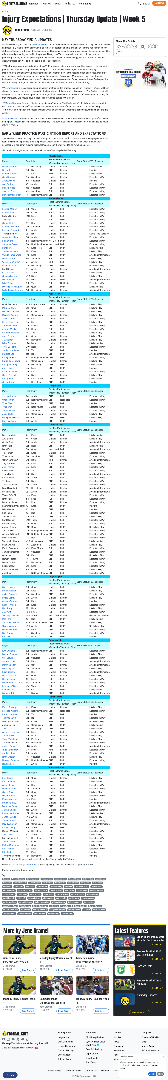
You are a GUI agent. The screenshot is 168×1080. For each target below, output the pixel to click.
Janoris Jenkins (10, 817)
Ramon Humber (10, 714)
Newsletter (119, 1050)
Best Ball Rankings (95, 1049)
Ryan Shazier (8, 757)
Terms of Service (73, 1070)
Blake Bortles (8, 188)
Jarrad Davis (8, 735)
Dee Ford (6, 619)
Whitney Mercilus (10, 615)
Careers (117, 1070)
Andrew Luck (8, 180)
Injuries (6, 879)
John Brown (8, 336)
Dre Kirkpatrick (9, 788)
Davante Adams (12, 88)
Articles (49, 3)
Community (87, 3)
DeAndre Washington (12, 290)
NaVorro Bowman (10, 760)
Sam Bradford (11, 118)
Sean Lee (6, 728)
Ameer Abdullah (10, 237)
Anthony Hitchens (10, 732)
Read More (28, 970)
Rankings (35, 3)
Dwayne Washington (12, 286)
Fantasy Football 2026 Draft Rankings (149, 953)
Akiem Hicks (9, 661)
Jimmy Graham (9, 396)
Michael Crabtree (13, 103)
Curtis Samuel (9, 375)
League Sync (64, 1037)
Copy (121, 46)
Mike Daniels (8, 672)
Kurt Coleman (9, 781)
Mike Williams (9, 343)
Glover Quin (7, 792)
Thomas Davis (9, 718)
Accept (152, 1074)
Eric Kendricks (10, 749)
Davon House (8, 795)
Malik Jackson (9, 675)
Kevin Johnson (9, 799)
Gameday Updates (147, 995)
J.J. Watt (6, 612)
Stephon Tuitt (8, 693)
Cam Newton (8, 177)
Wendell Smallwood (11, 255)
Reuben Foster (9, 764)
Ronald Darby (8, 827)
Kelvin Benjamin (10, 322)
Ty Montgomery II (74, 902)
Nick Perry (7, 608)
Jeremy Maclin (9, 329)
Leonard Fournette (11, 230)
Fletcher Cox (8, 689)
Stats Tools (91, 1062)
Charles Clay (8, 400)
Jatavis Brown (9, 746)
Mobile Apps (148, 1046)
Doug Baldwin (9, 308)
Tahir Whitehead (10, 739)
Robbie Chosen (74, 879)
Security (105, 1070)
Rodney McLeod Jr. (42, 902)
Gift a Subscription (151, 1050)
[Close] (163, 1056)
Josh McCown (9, 191)
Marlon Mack (8, 258)
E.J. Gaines (7, 778)
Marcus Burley (9, 802)
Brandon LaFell (9, 371)
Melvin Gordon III (41, 890)
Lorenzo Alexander (11, 711)
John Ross (7, 368)
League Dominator (66, 1046)
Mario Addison (9, 590)
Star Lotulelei (8, 658)
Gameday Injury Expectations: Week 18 (18, 960)
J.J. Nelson (7, 339)
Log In (146, 3)
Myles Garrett (8, 597)
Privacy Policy (54, 1070)
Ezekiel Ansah (9, 605)
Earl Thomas (8, 848)
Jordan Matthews (10, 350)
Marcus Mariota (40, 44)
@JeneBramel (29, 864)
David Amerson (9, 824)
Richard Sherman (10, 845)
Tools (60, 3)
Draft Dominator (65, 1041)
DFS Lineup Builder (95, 1037)
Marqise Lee (8, 354)
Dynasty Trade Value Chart (96, 1043)
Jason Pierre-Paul (10, 622)
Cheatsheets (64, 1054)
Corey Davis (8, 382)
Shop (144, 1041)
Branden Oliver (9, 265)
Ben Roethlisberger (11, 195)
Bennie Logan (9, 679)
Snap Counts (92, 1058)
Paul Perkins (8, 279)
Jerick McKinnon (11, 262)
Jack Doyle (7, 414)
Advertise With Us (150, 1037)
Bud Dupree (7, 633)
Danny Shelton (9, 665)
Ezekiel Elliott (8, 212)
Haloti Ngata (8, 668)
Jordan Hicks (8, 753)
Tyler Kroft (7, 407)
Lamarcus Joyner (10, 813)
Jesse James (8, 410)
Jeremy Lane (8, 841)
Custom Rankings (66, 1050)
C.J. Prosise (8, 272)
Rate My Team (144, 966)
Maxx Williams (9, 421)
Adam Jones (8, 785)
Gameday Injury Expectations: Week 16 (55, 1001)
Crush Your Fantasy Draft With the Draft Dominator (151, 938)
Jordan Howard (10, 226)
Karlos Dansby (9, 707)
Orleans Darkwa (10, 276)
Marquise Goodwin (11, 361)
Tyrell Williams (9, 347)
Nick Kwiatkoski (11, 721)
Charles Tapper (9, 601)
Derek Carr (7, 170)
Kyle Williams (8, 650)
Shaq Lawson (8, 587)
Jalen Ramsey (9, 810)
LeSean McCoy (9, 209)
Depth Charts (92, 1053)
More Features (140, 1012)
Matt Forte (7, 248)
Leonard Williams (10, 686)
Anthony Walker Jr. (40, 910)
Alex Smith (7, 184)
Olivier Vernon (9, 626)
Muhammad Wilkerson (13, 682)
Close (160, 1074)
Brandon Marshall (10, 332)
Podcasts (72, 3)
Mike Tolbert (8, 283)
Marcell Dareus (9, 654)
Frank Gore (7, 241)
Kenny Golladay (9, 364)
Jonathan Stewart (10, 244)
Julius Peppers (9, 594)
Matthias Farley (9, 806)
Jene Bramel (23, 30)
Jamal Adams (9, 820)
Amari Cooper (9, 318)
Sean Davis (7, 834)
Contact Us (91, 1070)
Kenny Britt (7, 378)
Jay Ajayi (6, 219)
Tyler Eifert (7, 403)
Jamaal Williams (10, 251)
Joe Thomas (8, 467)
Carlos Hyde (8, 223)
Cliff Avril (6, 636)
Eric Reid (6, 852)
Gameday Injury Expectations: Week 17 (91, 960)
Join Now (159, 3)
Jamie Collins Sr (20, 883)
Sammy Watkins (10, 325)
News (116, 1041)
